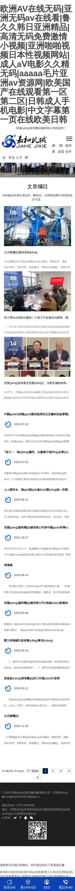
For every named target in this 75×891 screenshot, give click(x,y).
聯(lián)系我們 (26, 158)
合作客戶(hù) (68, 152)
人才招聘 (19, 158)
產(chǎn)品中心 (53, 152)
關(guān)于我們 (61, 146)
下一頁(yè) (32, 771)
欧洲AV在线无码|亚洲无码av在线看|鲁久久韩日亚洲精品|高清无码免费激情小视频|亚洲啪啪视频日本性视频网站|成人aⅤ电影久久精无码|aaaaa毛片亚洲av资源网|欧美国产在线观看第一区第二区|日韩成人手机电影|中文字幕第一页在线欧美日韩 (36, 64)
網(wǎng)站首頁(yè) (53, 146)
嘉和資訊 (68, 146)
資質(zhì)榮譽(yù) (61, 152)
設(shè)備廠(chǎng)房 (4, 158)
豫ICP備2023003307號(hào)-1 (20, 796)
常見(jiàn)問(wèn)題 (11, 158)
